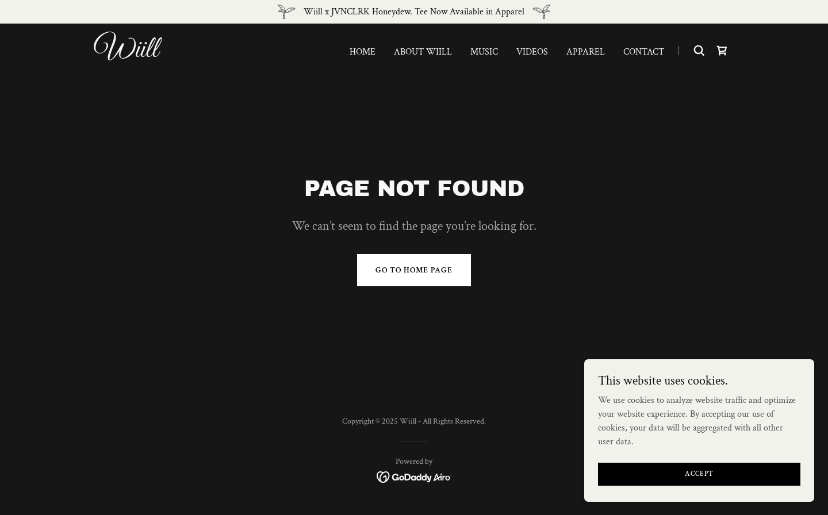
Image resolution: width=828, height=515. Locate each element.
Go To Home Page (414, 270)
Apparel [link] (585, 52)
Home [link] (362, 52)
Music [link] (484, 52)
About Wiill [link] (423, 52)
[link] (206, 54)
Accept (699, 489)
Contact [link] (643, 52)
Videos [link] (532, 52)
